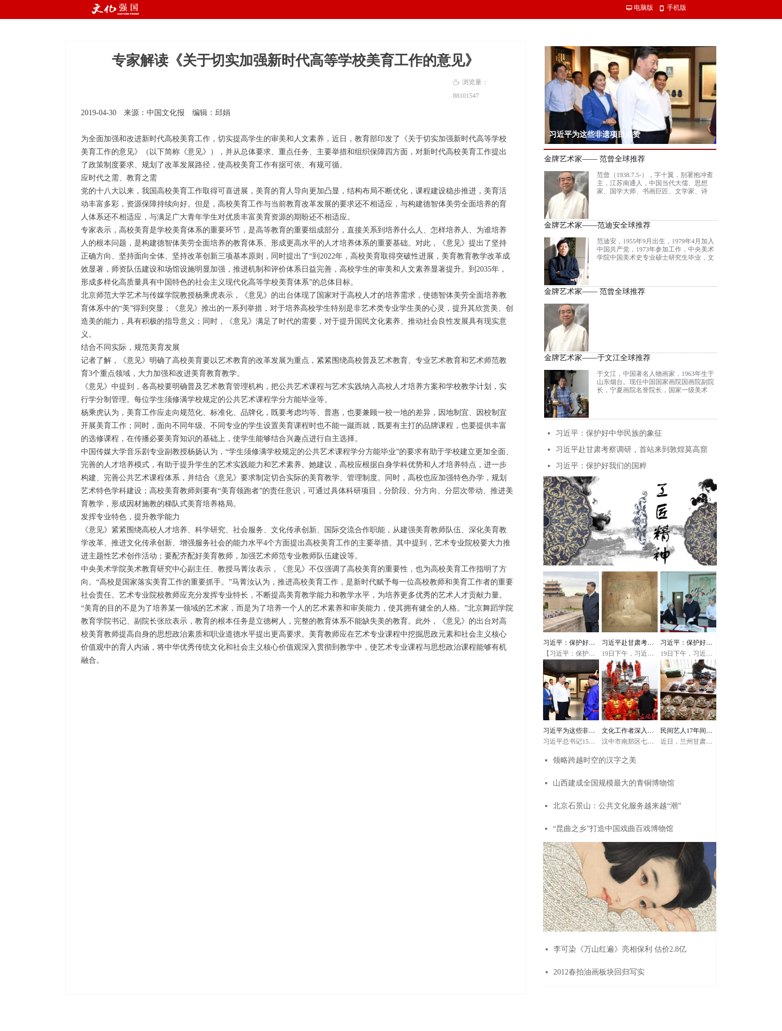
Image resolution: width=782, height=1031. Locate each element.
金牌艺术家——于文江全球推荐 (597, 358)
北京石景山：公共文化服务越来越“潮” (617, 806)
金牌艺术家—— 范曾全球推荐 (594, 159)
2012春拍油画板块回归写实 (599, 972)
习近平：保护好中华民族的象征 (609, 433)
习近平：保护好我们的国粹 (601, 466)
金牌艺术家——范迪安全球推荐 (597, 225)
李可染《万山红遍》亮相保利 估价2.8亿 (619, 949)
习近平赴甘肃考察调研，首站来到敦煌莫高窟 (632, 449)
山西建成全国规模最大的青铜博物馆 (613, 783)
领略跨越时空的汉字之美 (594, 760)
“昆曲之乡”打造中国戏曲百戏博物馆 (613, 829)
